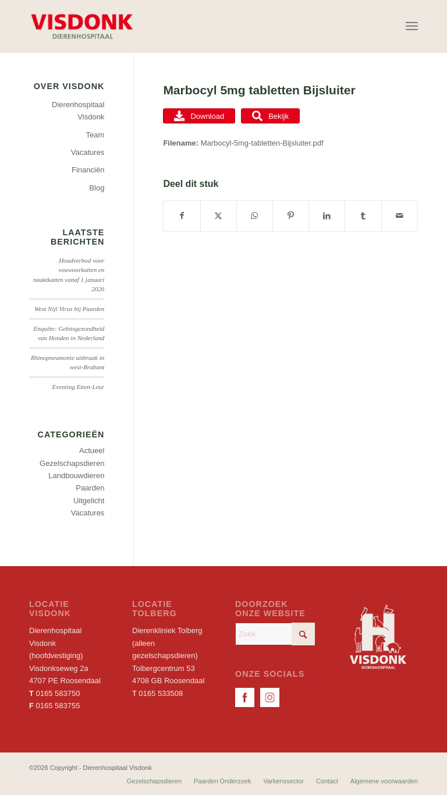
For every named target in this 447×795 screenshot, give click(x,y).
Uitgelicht (88, 500)
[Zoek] (275, 634)
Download (199, 116)
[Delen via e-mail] (399, 216)
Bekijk (270, 116)
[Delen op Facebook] (182, 216)
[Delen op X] (218, 216)
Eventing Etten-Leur (78, 386)
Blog (96, 187)
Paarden (90, 487)
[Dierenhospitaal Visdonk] (81, 26)
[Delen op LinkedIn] (327, 216)
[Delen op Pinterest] (290, 216)
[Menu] (412, 26)
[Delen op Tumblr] (363, 216)
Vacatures (88, 152)
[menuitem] (412, 26)
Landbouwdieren (76, 475)
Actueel (91, 450)
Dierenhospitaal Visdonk (78, 110)
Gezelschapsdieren (72, 463)
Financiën (88, 169)
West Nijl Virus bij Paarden (69, 308)
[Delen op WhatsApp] (254, 216)
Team (95, 134)
